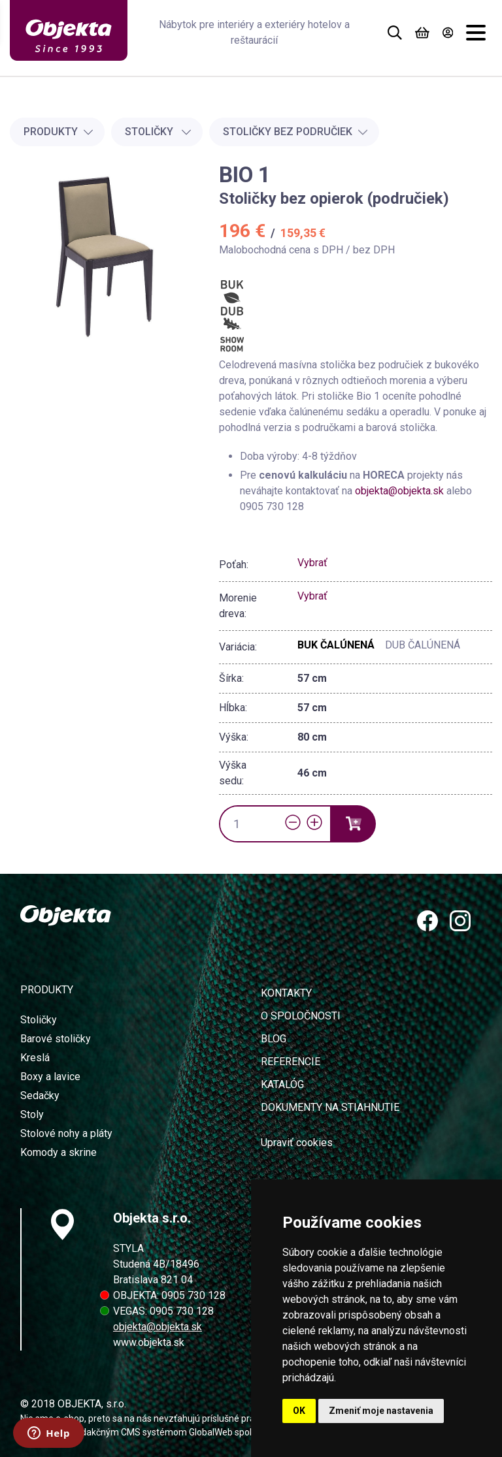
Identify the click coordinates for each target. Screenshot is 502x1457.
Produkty (58, 131)
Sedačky (39, 1095)
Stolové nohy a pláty (66, 1133)
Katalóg (282, 1084)
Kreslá (35, 1057)
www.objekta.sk (148, 1342)
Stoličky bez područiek (295, 131)
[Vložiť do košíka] (353, 823)
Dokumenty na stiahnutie (330, 1107)
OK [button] (299, 1410)
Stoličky (158, 131)
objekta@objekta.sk (400, 491)
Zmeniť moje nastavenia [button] (381, 1410)
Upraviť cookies (297, 1142)
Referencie (290, 1061)
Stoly (32, 1114)
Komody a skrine (58, 1152)
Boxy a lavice (50, 1076)
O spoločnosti (301, 1016)
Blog (273, 1039)
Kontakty (286, 993)
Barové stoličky (55, 1039)
